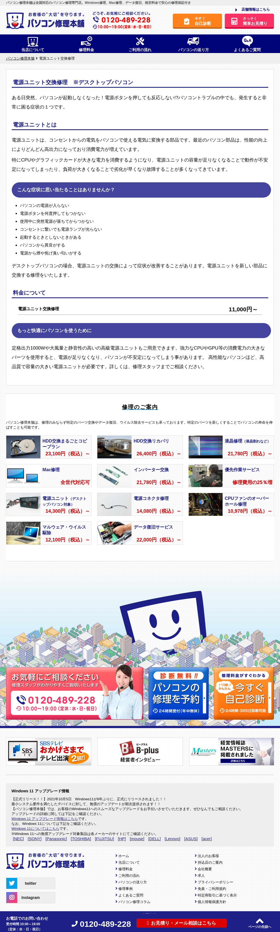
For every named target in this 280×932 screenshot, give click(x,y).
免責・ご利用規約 (212, 889)
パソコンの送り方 (132, 882)
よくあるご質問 (130, 895)
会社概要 (205, 869)
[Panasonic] (56, 838)
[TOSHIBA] (81, 838)
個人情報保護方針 (212, 902)
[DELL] (154, 838)
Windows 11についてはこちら (35, 829)
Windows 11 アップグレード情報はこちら (44, 819)
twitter (21, 883)
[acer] (207, 838)
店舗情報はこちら (252, 9)
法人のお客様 (208, 856)
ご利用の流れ (129, 876)
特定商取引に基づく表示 (217, 895)
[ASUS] (191, 838)
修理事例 (125, 889)
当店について (129, 862)
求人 (201, 876)
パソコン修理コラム (134, 902)
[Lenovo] (172, 838)
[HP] (122, 838)
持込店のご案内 (210, 862)
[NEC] (18, 838)
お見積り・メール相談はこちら (181, 923)
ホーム (123, 856)
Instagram (23, 897)
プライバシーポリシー (215, 882)
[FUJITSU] (104, 838)
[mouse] (137, 838)
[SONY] (35, 838)
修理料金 (125, 869)
